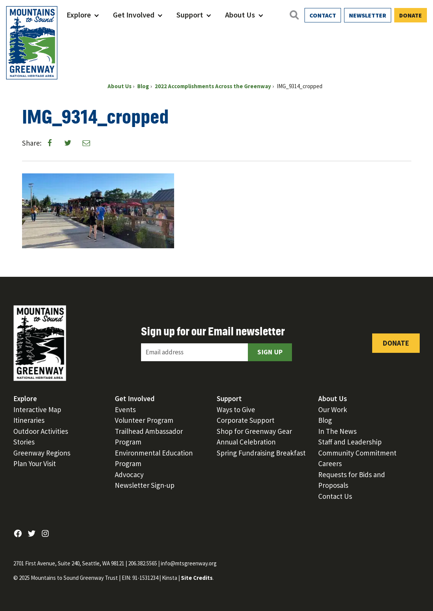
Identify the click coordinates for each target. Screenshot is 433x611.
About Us (240, 14)
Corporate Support (245, 420)
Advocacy (129, 474)
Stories (24, 441)
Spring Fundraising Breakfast (261, 452)
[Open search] (294, 14)
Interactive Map (37, 409)
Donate (410, 15)
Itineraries (28, 420)
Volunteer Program (144, 420)
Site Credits (197, 577)
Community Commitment (357, 452)
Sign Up (269, 352)
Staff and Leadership (350, 441)
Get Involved (133, 14)
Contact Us (335, 496)
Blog (325, 420)
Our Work (332, 409)
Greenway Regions (41, 452)
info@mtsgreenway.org (189, 563)
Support (189, 14)
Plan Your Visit (34, 463)
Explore (79, 14)
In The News (337, 431)
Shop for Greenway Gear (254, 431)
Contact (322, 15)
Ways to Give (236, 409)
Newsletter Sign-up (144, 485)
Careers (330, 463)
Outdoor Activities (40, 431)
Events (125, 409)
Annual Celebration (246, 441)
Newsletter (367, 15)
